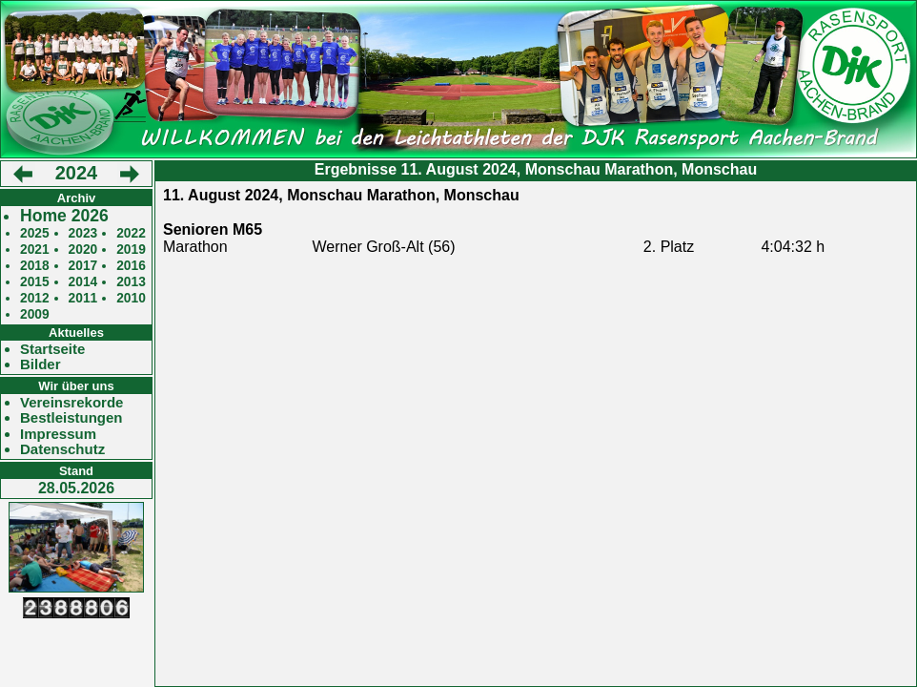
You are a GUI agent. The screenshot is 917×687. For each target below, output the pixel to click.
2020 (83, 249)
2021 (35, 249)
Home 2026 (64, 216)
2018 (35, 266)
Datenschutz (62, 449)
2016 (131, 266)
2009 (35, 314)
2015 (35, 282)
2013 (131, 282)
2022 (131, 233)
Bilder (40, 364)
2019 (131, 249)
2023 (83, 233)
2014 (83, 282)
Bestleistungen (71, 418)
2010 (131, 298)
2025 (35, 233)
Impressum (58, 434)
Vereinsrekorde (71, 402)
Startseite (52, 349)
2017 (83, 266)
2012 (35, 298)
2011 (83, 298)
